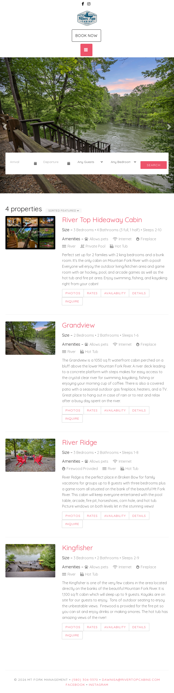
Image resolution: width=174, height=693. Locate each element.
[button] (4, 125)
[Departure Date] (53, 162)
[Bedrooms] (122, 162)
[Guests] (89, 162)
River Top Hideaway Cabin (102, 219)
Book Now (86, 35)
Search (153, 165)
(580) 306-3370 (85, 680)
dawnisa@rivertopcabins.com (131, 680)
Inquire (72, 301)
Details (139, 293)
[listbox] (87, 125)
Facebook (75, 685)
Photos (72, 293)
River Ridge (79, 442)
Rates (92, 293)
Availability (115, 293)
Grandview (78, 325)
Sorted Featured (63, 210)
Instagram (98, 685)
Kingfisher (77, 547)
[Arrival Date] (20, 162)
